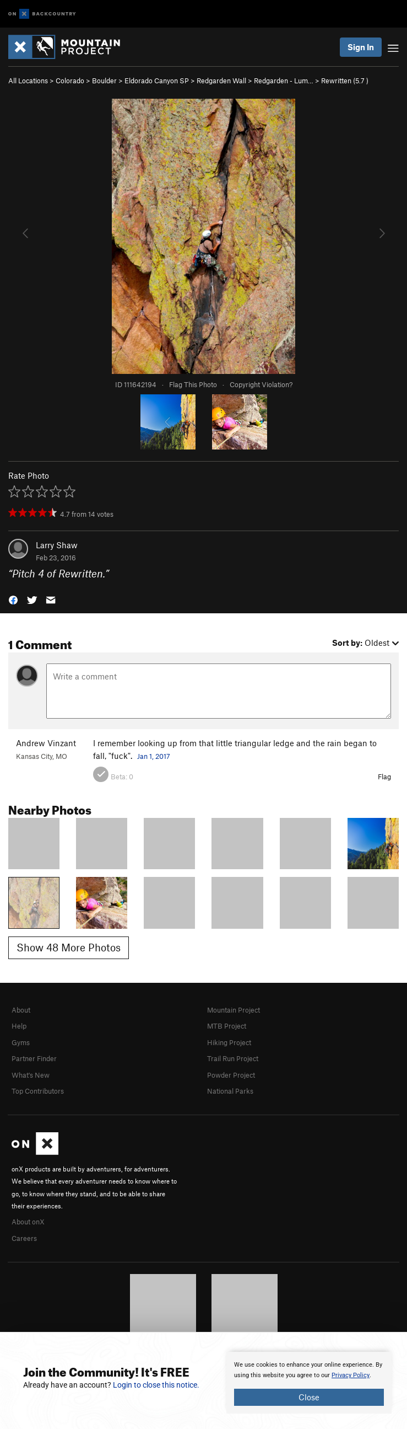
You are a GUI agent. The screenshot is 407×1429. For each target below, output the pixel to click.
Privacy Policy (351, 1375)
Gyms (21, 1042)
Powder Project (231, 1075)
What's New (31, 1075)
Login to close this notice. (156, 1384)
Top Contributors (38, 1091)
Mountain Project (233, 1009)
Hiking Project (229, 1042)
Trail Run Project (232, 1058)
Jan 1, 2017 (153, 756)
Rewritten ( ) (344, 80)
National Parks (230, 1091)
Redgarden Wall (221, 80)
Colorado (70, 80)
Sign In (361, 47)
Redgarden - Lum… (283, 80)
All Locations (28, 80)
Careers (24, 1238)
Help (19, 1025)
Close (309, 1397)
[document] (309, 1383)
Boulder (104, 80)
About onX (28, 1221)
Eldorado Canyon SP (156, 80)
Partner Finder (34, 1058)
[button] (13, 599)
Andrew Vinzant (46, 743)
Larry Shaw (57, 545)
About (21, 1009)
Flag (384, 776)
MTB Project (226, 1025)
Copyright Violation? (261, 384)
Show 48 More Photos (69, 947)
